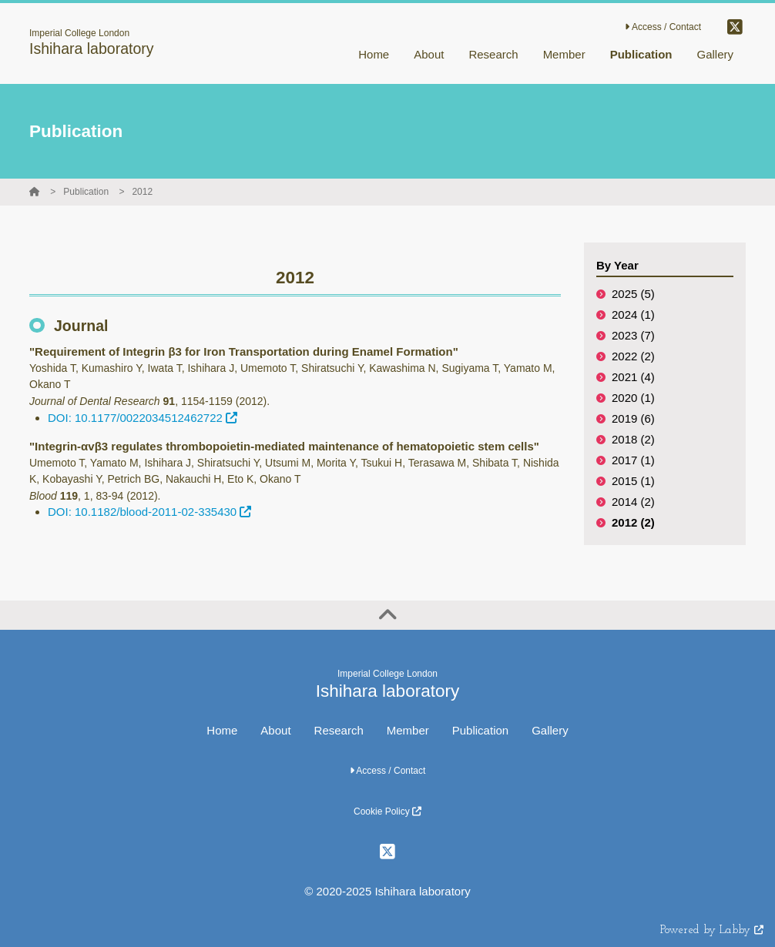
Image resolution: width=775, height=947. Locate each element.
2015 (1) (633, 480)
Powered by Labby (711, 930)
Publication (86, 191)
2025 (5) (633, 293)
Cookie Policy (387, 811)
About (275, 730)
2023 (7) (633, 335)
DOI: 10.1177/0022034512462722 (142, 417)
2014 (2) (633, 501)
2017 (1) (633, 460)
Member (408, 730)
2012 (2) (633, 522)
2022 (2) (633, 356)
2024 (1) (633, 314)
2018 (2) (633, 439)
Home (221, 730)
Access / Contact (663, 27)
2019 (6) (633, 418)
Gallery (550, 730)
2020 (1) (633, 397)
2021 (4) (633, 376)
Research (339, 730)
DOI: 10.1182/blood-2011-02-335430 (149, 511)
